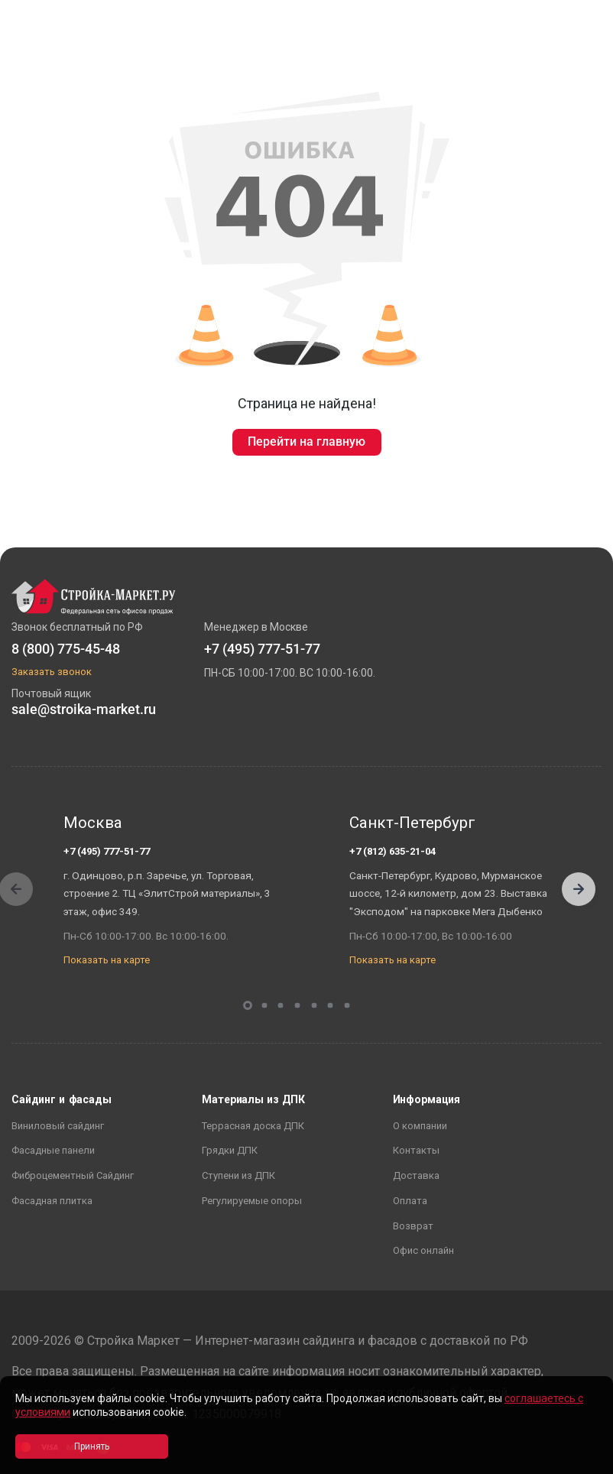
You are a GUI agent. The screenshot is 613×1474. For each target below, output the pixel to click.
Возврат (413, 1226)
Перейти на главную (306, 441)
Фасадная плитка (51, 1200)
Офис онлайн (423, 1250)
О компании (420, 1125)
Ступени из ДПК (238, 1175)
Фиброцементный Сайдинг (72, 1175)
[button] (578, 889)
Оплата (410, 1200)
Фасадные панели (53, 1150)
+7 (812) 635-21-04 (392, 851)
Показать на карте (106, 960)
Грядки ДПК (230, 1150)
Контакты (416, 1150)
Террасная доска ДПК (253, 1125)
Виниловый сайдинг (57, 1125)
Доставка (416, 1175)
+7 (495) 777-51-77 (106, 851)
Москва (92, 822)
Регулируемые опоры (252, 1200)
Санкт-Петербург (412, 822)
